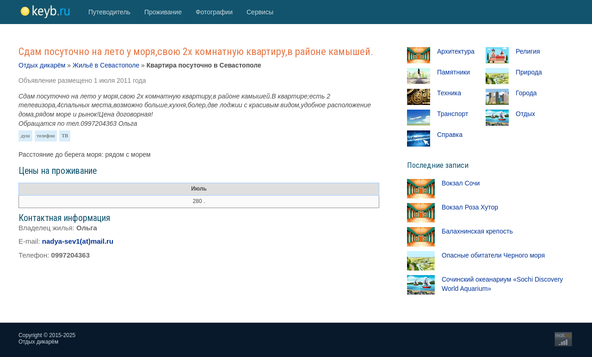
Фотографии (214, 12)
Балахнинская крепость (477, 231)
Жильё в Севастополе (106, 65)
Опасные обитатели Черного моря (493, 255)
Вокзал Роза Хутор (470, 207)
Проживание (163, 12)
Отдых (525, 113)
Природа (529, 72)
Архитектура (456, 51)
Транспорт (452, 113)
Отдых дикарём (41, 65)
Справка (449, 134)
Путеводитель (109, 12)
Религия (528, 51)
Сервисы (260, 12)
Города (526, 93)
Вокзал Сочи (461, 183)
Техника (449, 93)
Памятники (453, 72)
